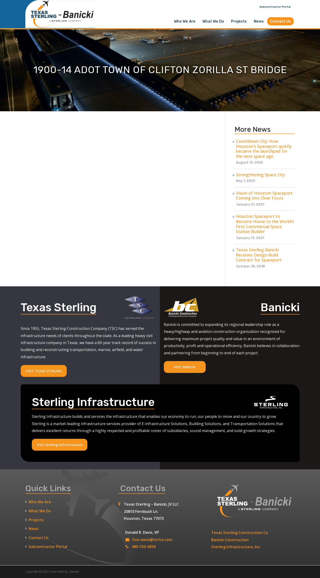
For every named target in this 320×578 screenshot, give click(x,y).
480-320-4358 (143, 546)
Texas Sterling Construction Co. (240, 532)
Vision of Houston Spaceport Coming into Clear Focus (264, 196)
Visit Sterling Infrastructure (59, 445)
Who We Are (184, 21)
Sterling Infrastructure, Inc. (236, 546)
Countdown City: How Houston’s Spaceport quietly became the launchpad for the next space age (264, 149)
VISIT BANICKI (185, 367)
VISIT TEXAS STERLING (44, 371)
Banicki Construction (230, 539)
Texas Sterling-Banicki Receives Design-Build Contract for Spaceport (259, 255)
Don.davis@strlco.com (152, 539)
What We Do (213, 21)
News (259, 21)
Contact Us (280, 21)
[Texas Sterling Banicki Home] (60, 26)
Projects (239, 21)
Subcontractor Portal (274, 6)
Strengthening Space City (260, 174)
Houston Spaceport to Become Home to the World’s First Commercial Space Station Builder (265, 224)
